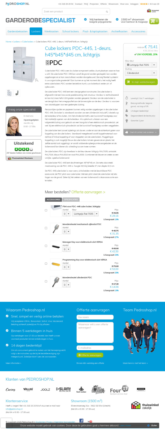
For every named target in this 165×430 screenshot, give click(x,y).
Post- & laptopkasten (95, 31)
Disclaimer (40, 422)
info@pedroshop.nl (14, 409)
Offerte (103, 4)
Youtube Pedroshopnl (90, 422)
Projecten (94, 4)
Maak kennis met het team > (135, 363)
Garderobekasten (18, 31)
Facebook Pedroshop (81, 421)
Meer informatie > (13, 363)
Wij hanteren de (98, 19)
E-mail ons (28, 116)
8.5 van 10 (149, 4)
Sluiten (152, 425)
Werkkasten (51, 31)
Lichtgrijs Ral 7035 (83, 213)
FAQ (86, 4)
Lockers (35, 31)
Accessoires (138, 31)
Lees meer (125, 425)
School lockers (70, 31)
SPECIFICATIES (71, 199)
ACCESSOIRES (53, 199)
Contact (78, 4)
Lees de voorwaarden (47, 356)
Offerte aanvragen (90, 355)
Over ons (124, 4)
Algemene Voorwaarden (64, 422)
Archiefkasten (119, 31)
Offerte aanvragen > (88, 192)
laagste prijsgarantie (100, 21)
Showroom (113, 4)
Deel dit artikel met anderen (141, 132)
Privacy (49, 422)
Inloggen (134, 4)
